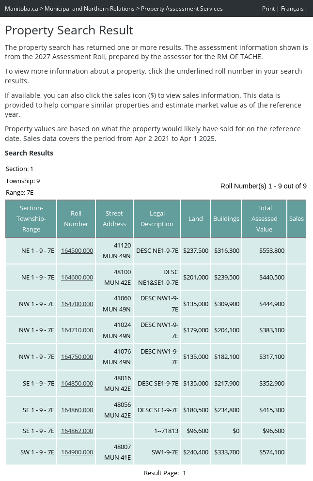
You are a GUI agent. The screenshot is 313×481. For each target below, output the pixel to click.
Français (292, 8)
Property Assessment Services (182, 8)
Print (268, 8)
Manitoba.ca (21, 8)
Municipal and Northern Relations (90, 8)
